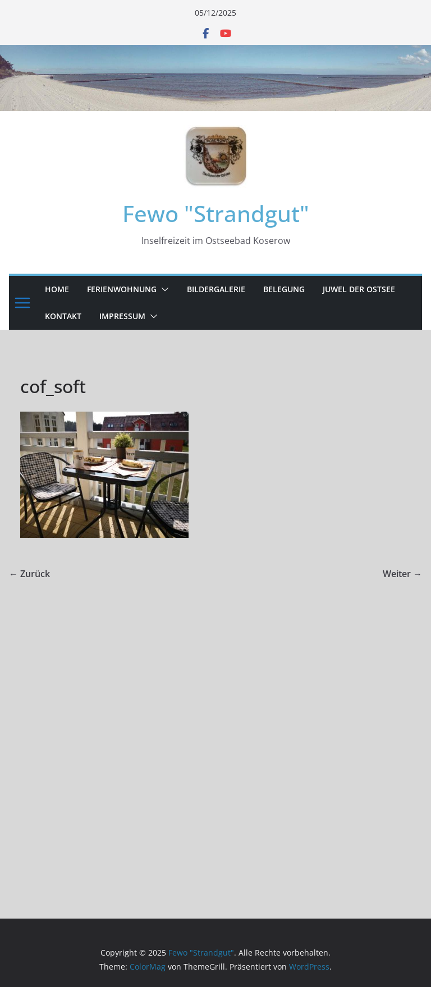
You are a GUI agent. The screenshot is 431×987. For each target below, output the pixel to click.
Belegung (284, 289)
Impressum (122, 316)
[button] (163, 289)
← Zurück (29, 574)
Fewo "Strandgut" (215, 213)
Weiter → (402, 574)
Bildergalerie (216, 289)
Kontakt (63, 316)
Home (57, 289)
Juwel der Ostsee (359, 289)
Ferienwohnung (122, 289)
